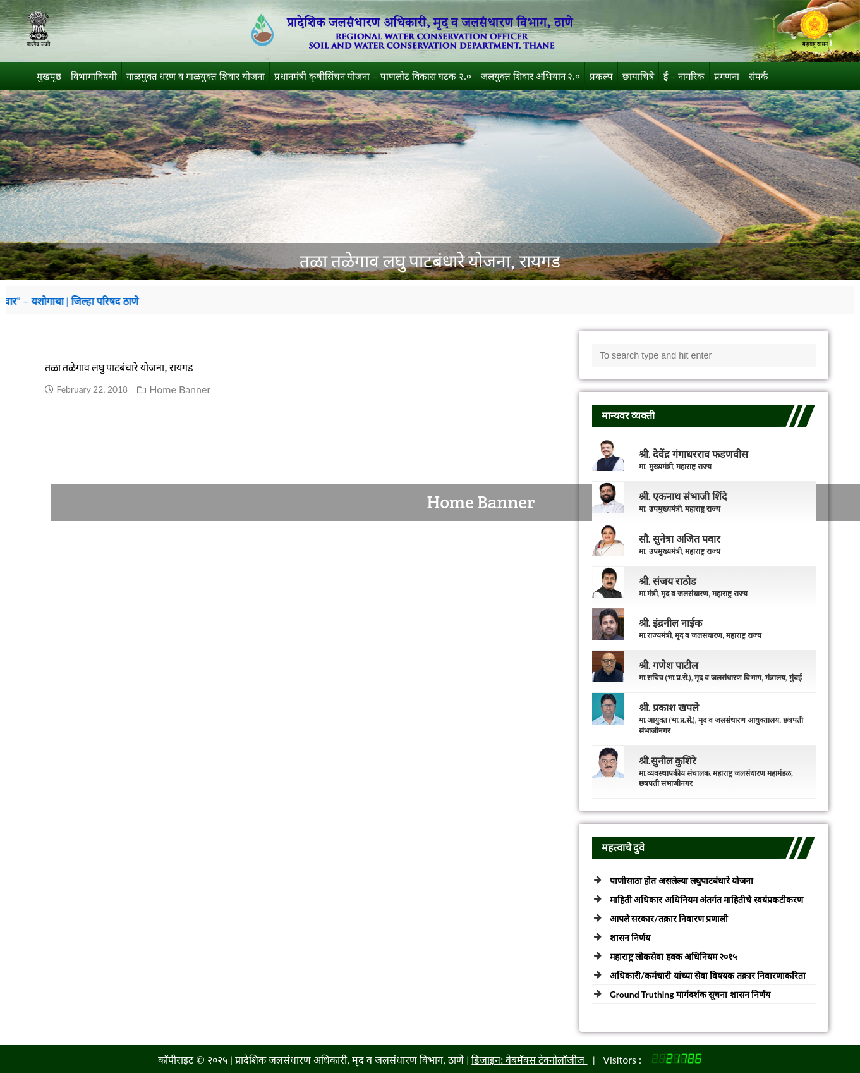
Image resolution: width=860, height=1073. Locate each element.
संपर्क (758, 76)
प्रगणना (726, 76)
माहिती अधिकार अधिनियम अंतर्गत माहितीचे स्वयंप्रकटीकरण (706, 899)
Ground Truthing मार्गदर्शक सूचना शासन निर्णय (690, 994)
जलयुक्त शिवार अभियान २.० (530, 76)
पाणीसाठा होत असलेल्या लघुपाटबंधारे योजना (682, 880)
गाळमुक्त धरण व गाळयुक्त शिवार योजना (195, 76)
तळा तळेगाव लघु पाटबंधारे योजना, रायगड (119, 367)
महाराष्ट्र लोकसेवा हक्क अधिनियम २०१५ (673, 956)
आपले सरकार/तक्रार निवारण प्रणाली (669, 918)
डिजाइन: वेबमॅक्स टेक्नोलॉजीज (529, 1059)
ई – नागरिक (684, 76)
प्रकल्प (601, 76)
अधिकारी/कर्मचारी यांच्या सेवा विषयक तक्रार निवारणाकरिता (708, 975)
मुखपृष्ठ (49, 76)
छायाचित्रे (638, 76)
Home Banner (179, 389)
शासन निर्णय (630, 937)
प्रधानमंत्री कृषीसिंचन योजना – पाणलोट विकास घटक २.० (372, 76)
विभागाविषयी (94, 76)
